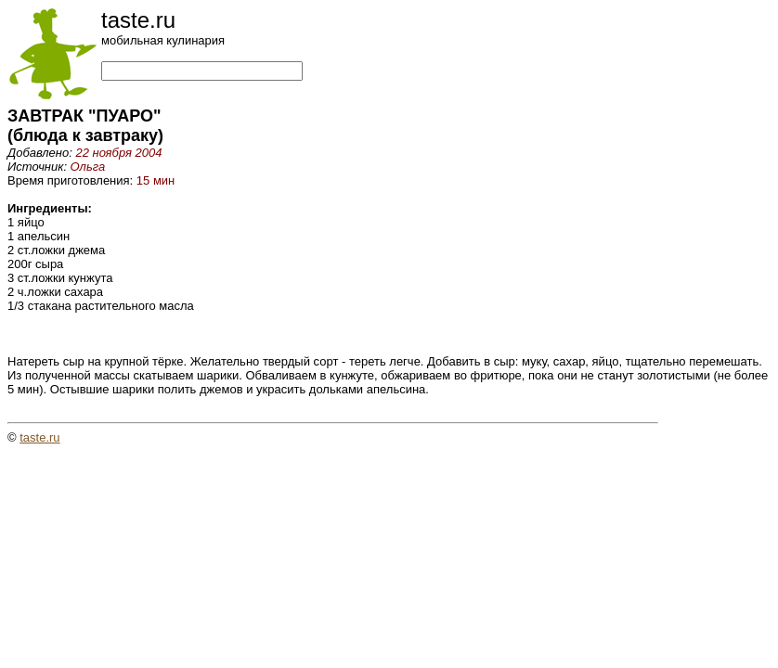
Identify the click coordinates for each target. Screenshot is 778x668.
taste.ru (39, 437)
